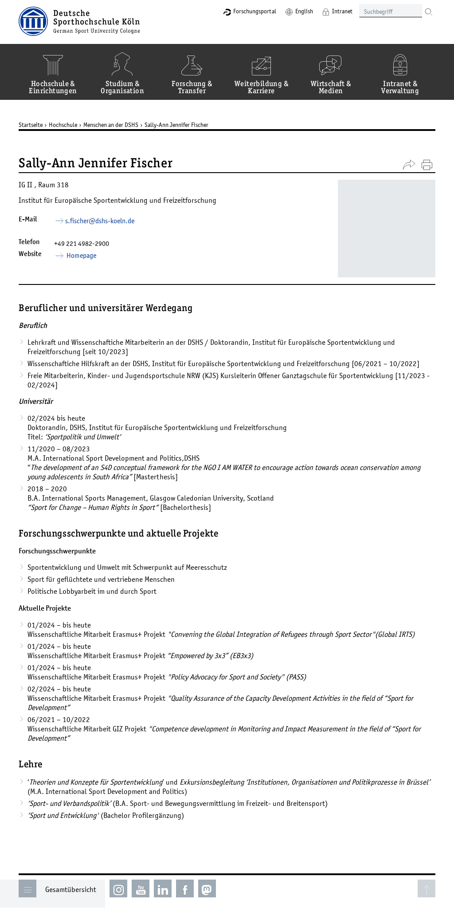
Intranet (342, 11)
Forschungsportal (254, 11)
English (304, 11)
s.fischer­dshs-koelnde (99, 221)
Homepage (80, 255)
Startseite (31, 124)
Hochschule (63, 124)
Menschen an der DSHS (110, 124)
